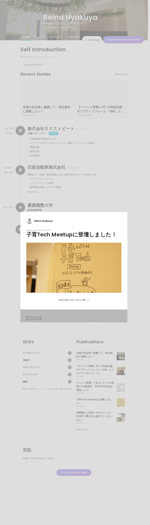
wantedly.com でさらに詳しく (73, 299)
